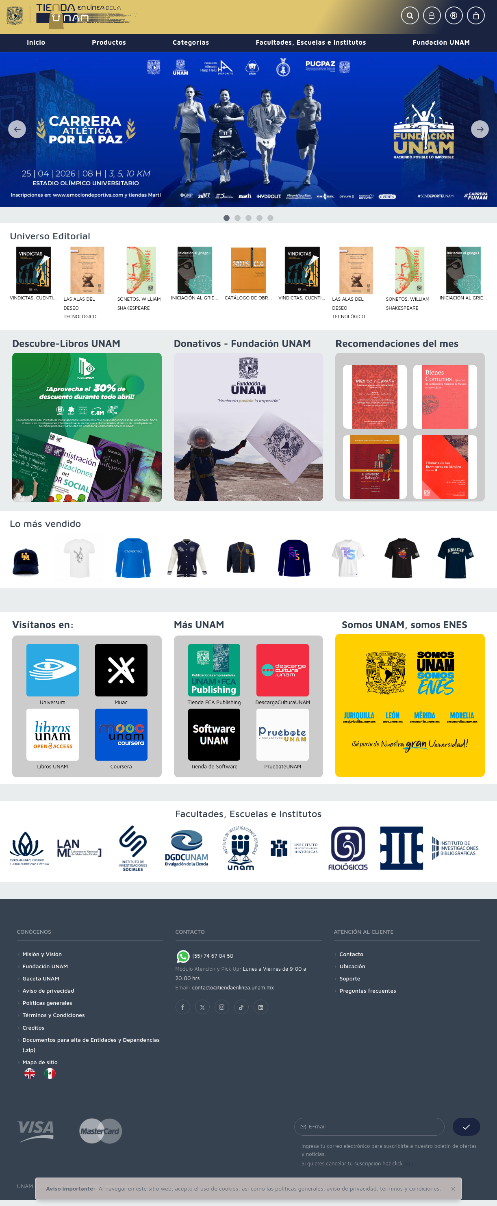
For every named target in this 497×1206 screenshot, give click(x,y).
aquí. (410, 1163)
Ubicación (352, 966)
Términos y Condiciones (54, 1014)
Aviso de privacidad (48, 990)
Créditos (34, 1027)
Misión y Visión (42, 953)
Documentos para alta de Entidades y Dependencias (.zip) (91, 1044)
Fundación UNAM (45, 966)
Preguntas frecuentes (368, 990)
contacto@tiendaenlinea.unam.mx (233, 987)
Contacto (352, 953)
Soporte (350, 978)
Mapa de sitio (40, 1062)
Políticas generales (47, 1002)
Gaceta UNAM (41, 978)
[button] (410, 15)
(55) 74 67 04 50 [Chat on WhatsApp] (205, 955)
